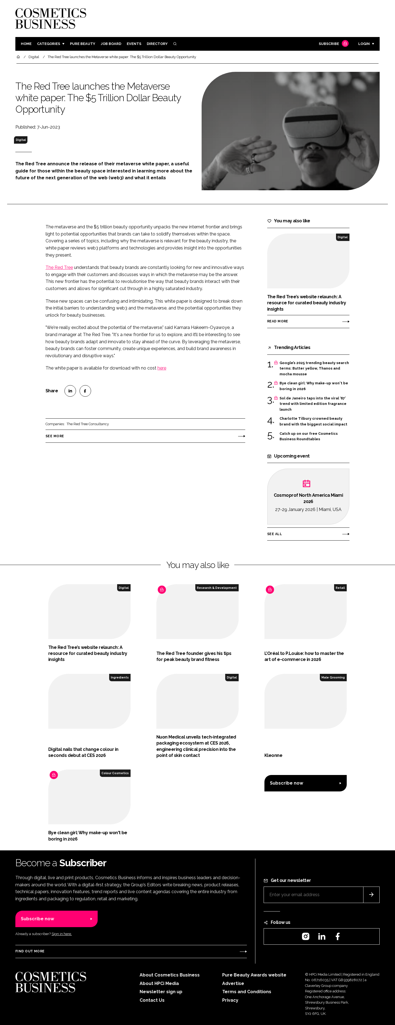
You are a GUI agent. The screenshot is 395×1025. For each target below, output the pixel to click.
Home (26, 44)
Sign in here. (62, 934)
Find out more (29, 951)
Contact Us (152, 1000)
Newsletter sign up (161, 991)
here (161, 368)
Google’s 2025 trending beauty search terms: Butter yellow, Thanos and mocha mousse (314, 368)
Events (134, 44)
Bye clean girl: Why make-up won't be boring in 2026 (314, 386)
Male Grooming (333, 677)
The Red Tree (59, 267)
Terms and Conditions (246, 991)
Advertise (233, 983)
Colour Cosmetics (115, 773)
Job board (111, 44)
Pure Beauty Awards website (254, 975)
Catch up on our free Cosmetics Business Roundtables (309, 436)
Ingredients (120, 677)
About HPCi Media (159, 983)
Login (364, 44)
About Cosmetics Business (170, 975)
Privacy (230, 1000)
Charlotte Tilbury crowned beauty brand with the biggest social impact (313, 421)
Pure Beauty (82, 44)
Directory (157, 44)
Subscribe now (286, 783)
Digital (21, 139)
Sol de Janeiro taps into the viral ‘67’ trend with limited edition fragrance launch (313, 404)
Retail (340, 587)
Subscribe (333, 44)
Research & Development (217, 587)
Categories (48, 44)
